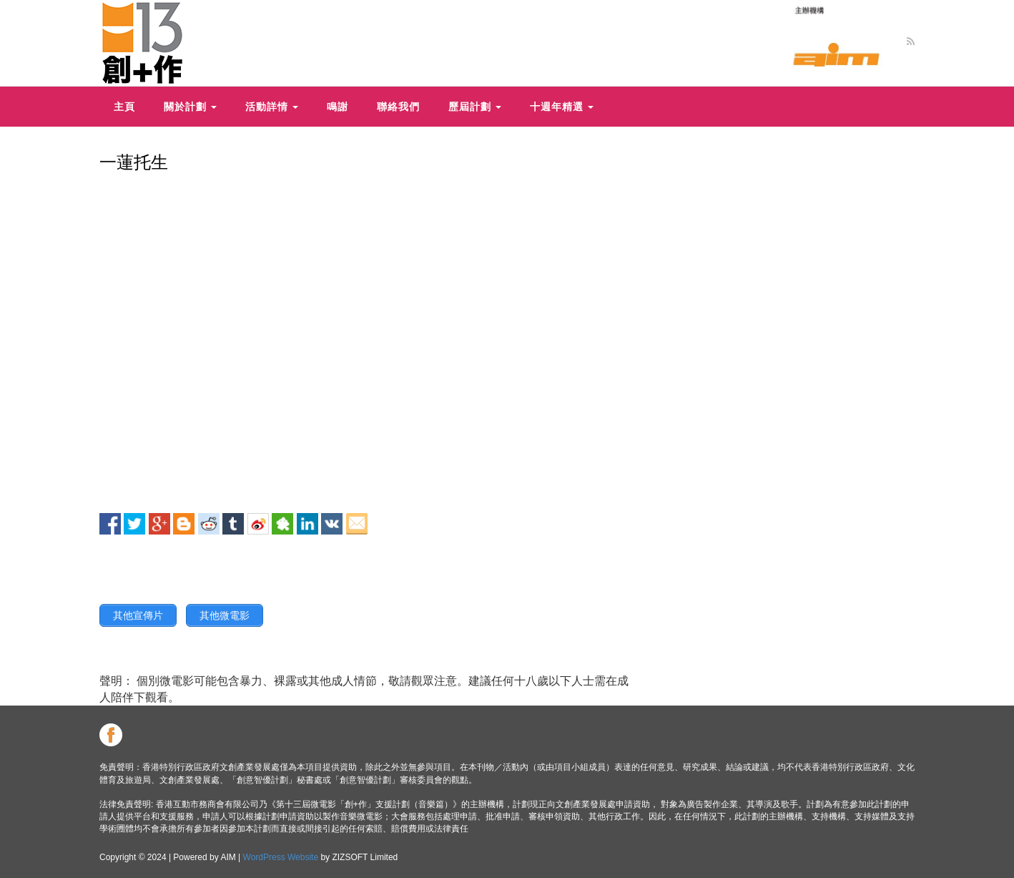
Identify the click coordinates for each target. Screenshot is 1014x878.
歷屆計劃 (474, 106)
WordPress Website (281, 857)
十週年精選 (562, 106)
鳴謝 (337, 106)
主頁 (124, 106)
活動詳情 (271, 106)
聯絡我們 (398, 106)
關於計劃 (190, 106)
